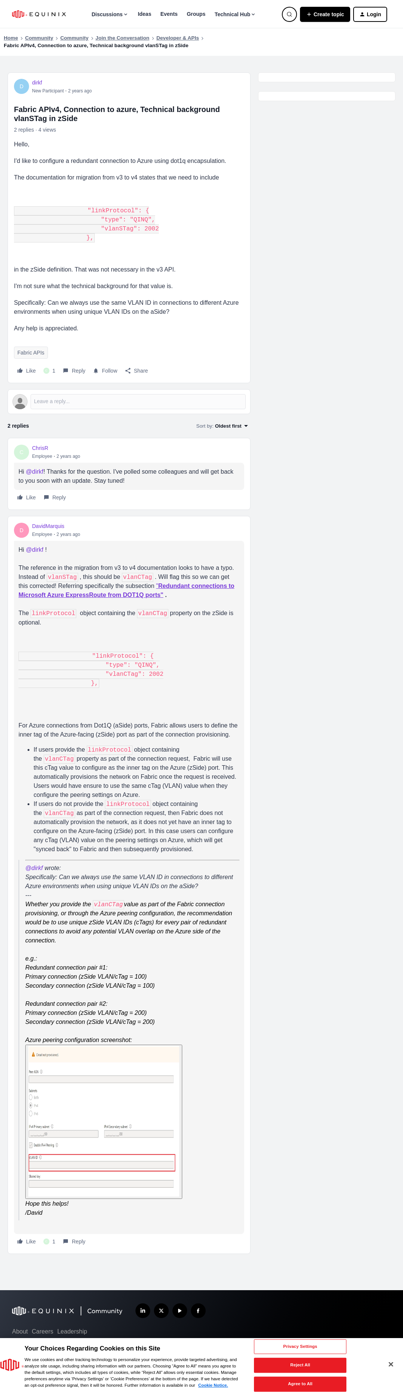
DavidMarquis (48, 526)
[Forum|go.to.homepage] (39, 14)
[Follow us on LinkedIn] (142, 1310)
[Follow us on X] (161, 1310)
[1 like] (49, 371)
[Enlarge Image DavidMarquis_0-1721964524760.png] (103, 1122)
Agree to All (300, 1383)
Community (39, 38)
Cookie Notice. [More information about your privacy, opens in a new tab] (213, 1385)
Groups (196, 14)
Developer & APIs (177, 38)
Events (169, 14)
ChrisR (40, 448)
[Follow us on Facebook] (198, 1310)
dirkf (37, 83)
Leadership (72, 1331)
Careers (42, 1331)
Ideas (144, 14)
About (20, 1331)
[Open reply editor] (129, 402)
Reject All (300, 1365)
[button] (325, 14)
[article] (129, 473)
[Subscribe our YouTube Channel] (179, 1310)
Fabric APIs (31, 353)
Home (11, 38)
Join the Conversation (122, 38)
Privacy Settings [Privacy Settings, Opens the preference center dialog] (300, 1346)
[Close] (391, 1364)
